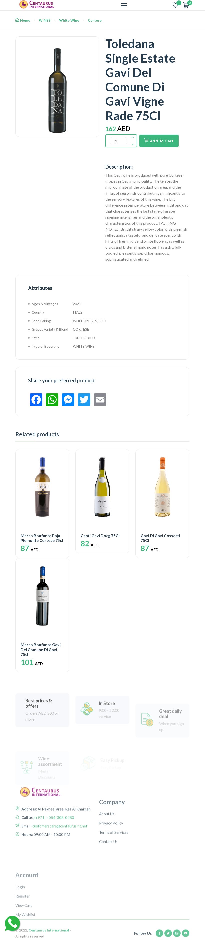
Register (23, 925)
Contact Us (108, 863)
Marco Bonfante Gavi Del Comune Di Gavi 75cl (41, 649)
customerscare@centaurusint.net (60, 841)
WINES (44, 20)
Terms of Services (113, 854)
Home (23, 20)
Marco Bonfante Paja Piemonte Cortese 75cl (42, 538)
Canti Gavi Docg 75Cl (100, 535)
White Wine (69, 20)
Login (20, 916)
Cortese (95, 20)
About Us (106, 836)
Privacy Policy (111, 845)
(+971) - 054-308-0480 (54, 833)
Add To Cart (159, 140)
